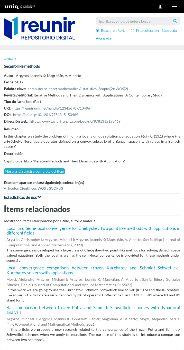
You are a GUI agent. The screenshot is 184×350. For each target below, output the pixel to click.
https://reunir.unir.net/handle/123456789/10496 (51, 108)
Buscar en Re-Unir (113, 30)
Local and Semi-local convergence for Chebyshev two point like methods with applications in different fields (93, 231)
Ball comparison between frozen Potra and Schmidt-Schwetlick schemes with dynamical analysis (93, 310)
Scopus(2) (106, 88)
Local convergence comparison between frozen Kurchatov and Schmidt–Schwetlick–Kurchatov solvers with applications (93, 270)
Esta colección (145, 30)
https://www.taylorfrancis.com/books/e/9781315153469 (75, 121)
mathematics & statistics (77, 88)
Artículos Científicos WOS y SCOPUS (33, 188)
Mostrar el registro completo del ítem (34, 171)
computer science (42, 88)
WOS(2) (122, 88)
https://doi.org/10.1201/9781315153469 (45, 114)
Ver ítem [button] (10, 58)
